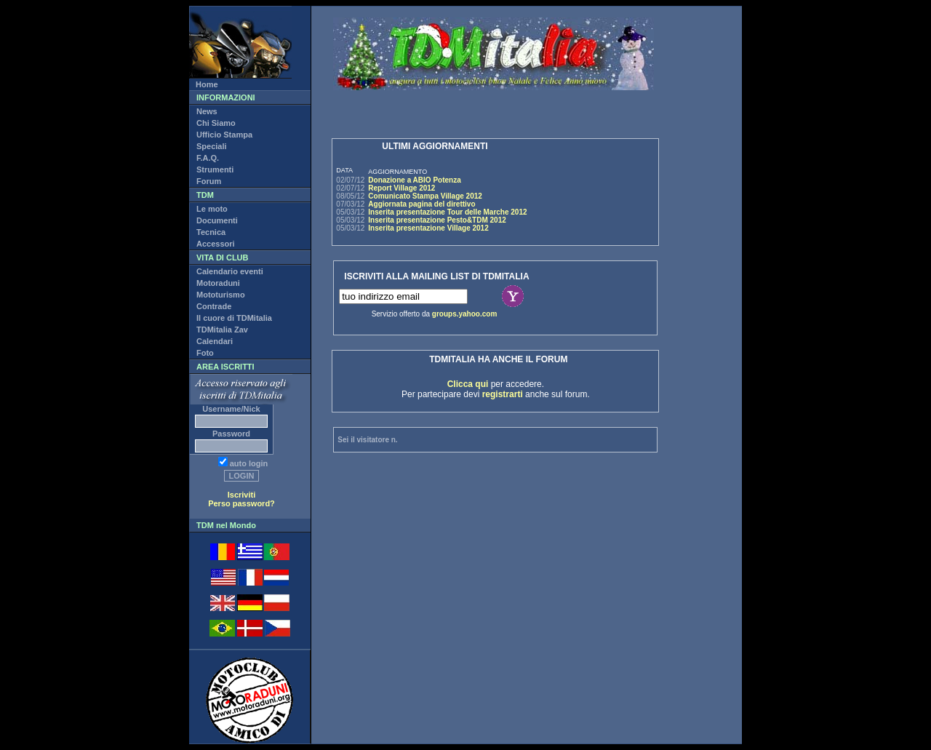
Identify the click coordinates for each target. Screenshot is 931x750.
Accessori (215, 243)
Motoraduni (218, 283)
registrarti (502, 394)
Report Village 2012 (401, 188)
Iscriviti (242, 494)
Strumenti (214, 169)
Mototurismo (220, 294)
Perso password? (241, 503)
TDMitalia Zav (222, 329)
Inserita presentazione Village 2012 (428, 228)
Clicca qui (468, 384)
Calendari (214, 341)
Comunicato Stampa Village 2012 (425, 196)
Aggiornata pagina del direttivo (421, 204)
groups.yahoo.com (464, 314)
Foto (205, 352)
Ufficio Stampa (224, 134)
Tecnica (210, 232)
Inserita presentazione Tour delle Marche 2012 (447, 212)
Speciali (211, 146)
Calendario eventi (229, 271)
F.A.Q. (207, 157)
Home (207, 84)
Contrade (213, 306)
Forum (208, 181)
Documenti (217, 220)
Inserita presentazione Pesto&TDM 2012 (437, 220)
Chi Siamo (216, 123)
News (206, 111)
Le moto (212, 208)
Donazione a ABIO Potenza (414, 180)
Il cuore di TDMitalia (234, 318)
